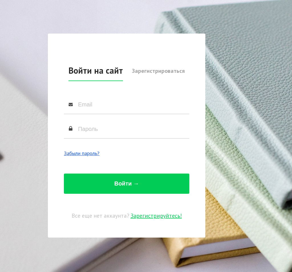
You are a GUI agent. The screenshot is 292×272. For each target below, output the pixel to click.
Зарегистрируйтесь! (156, 215)
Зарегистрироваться (158, 71)
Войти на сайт (95, 70)
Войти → (126, 183)
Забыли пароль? (82, 153)
